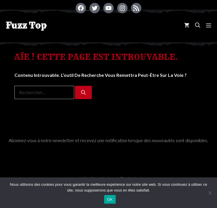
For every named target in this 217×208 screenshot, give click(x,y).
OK (110, 199)
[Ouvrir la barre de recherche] (197, 25)
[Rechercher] (83, 92)
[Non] (210, 193)
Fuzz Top (26, 25)
